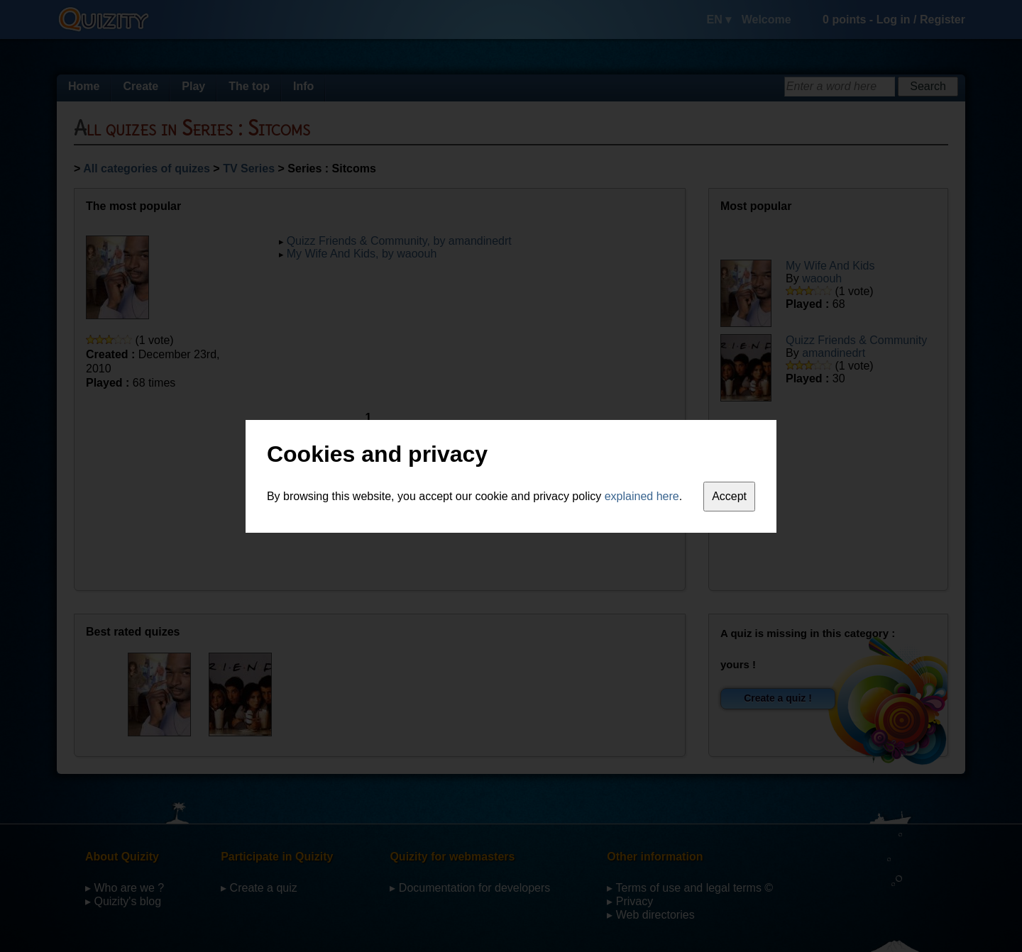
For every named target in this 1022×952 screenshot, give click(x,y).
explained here (642, 496)
